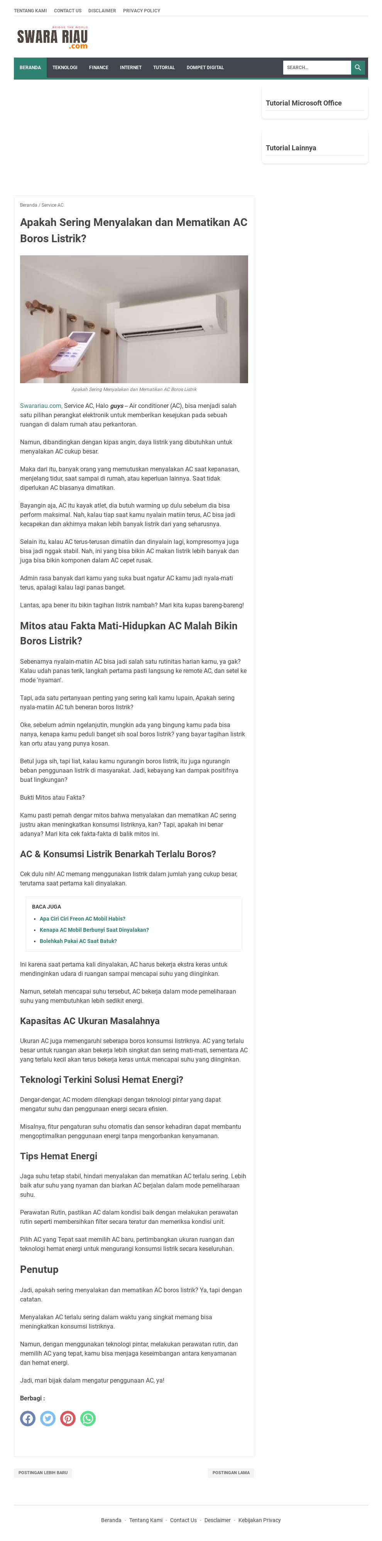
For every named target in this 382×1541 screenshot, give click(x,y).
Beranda (30, 67)
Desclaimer (218, 1520)
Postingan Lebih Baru (43, 1472)
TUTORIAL (164, 67)
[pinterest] (68, 1418)
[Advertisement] (134, 141)
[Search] (317, 68)
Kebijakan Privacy (259, 1520)
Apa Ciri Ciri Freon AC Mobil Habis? (82, 919)
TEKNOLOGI (65, 67)
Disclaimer (102, 11)
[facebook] (27, 1418)
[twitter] (48, 1418)
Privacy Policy (141, 11)
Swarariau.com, (41, 405)
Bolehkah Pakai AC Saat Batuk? (78, 941)
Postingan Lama (231, 1472)
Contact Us (67, 11)
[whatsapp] (88, 1418)
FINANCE (98, 67)
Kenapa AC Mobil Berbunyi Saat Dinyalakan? (94, 930)
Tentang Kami (30, 11)
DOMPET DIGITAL (205, 67)
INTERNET (131, 67)
